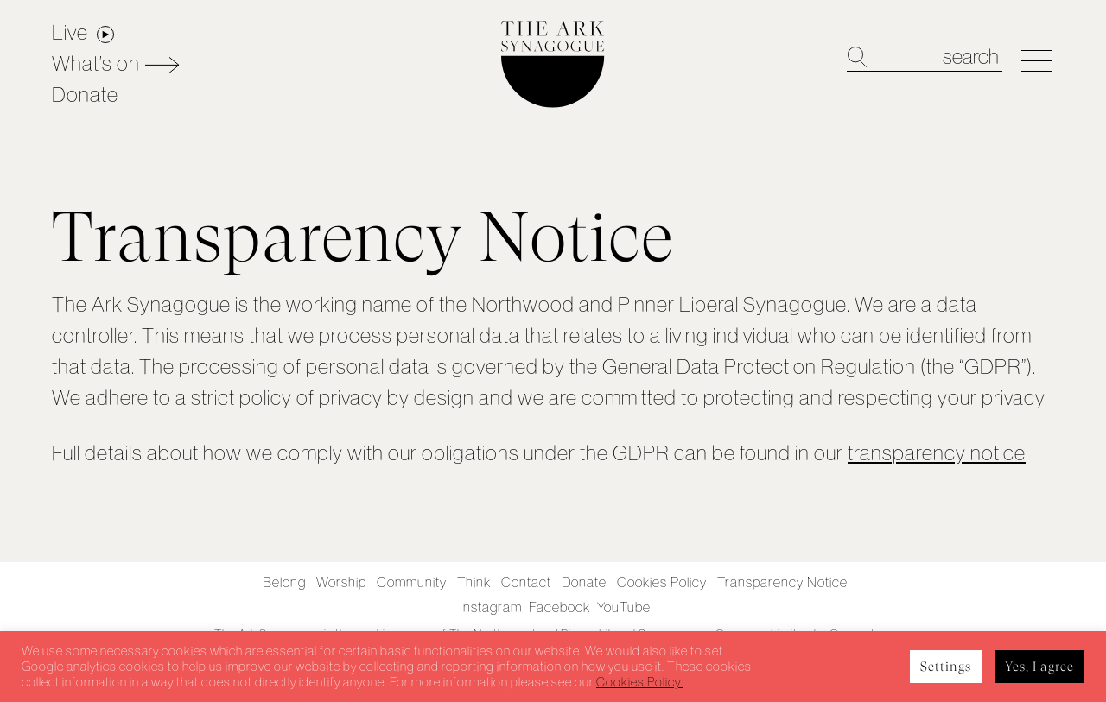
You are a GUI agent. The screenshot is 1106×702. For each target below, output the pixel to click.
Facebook (559, 607)
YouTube (624, 607)
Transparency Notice (782, 582)
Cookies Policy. (639, 682)
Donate (85, 94)
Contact (526, 582)
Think (474, 582)
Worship (341, 582)
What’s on (96, 63)
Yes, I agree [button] (1039, 666)
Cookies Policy (662, 582)
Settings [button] (945, 666)
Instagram (491, 607)
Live (70, 32)
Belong (284, 582)
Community (412, 582)
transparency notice (937, 453)
